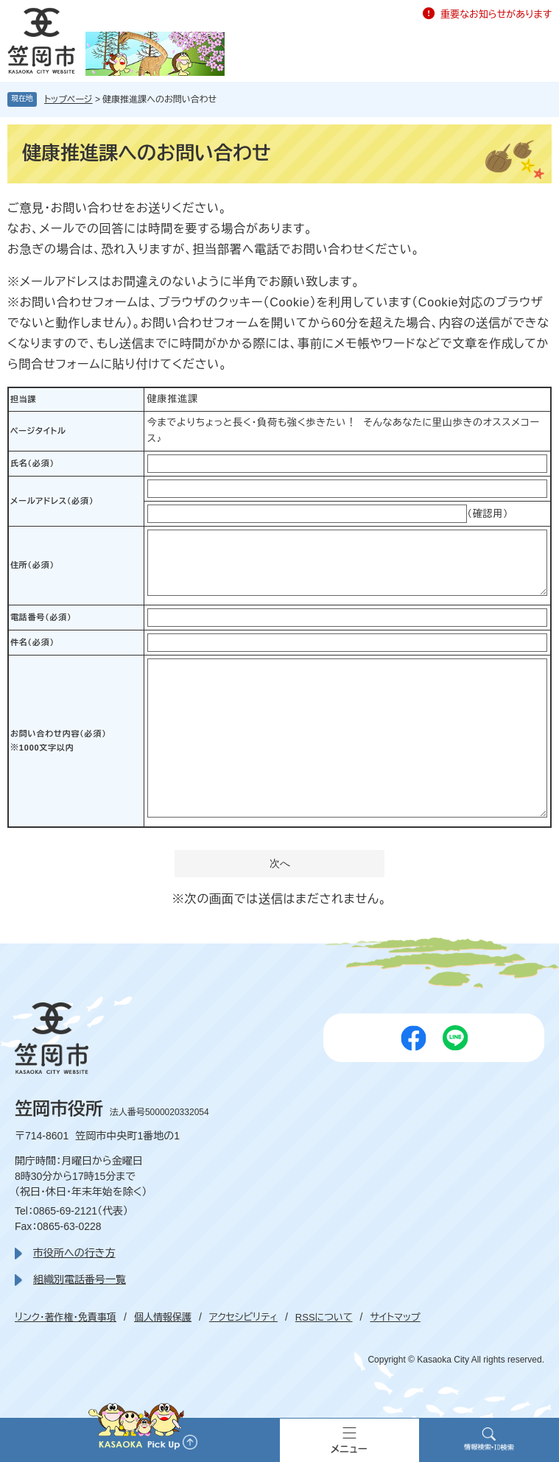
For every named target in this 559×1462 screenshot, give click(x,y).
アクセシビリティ (243, 1317)
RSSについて (324, 1317)
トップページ (68, 99)
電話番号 (40, 617)
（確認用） (487, 513)
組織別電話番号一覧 (79, 1279)
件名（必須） (32, 642)
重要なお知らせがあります (496, 14)
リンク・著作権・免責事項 (65, 1317)
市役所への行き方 (74, 1253)
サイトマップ (395, 1317)
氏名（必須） (32, 463)
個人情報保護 (162, 1317)
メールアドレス (52, 500)
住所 (32, 564)
